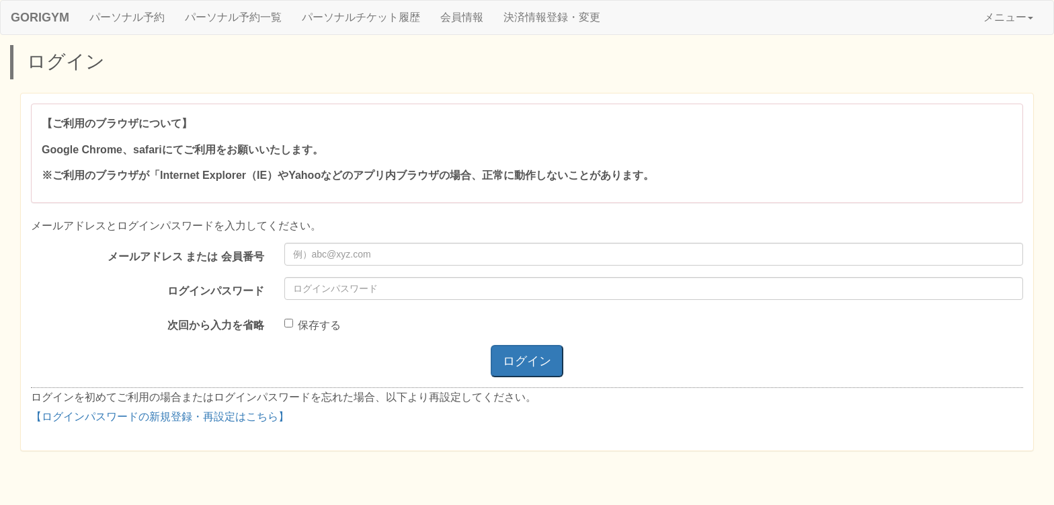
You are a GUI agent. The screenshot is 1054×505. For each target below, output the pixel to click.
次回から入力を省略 (215, 325)
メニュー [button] (1008, 17)
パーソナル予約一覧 (233, 17)
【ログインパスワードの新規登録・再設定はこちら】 (160, 416)
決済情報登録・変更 (551, 17)
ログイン (527, 361)
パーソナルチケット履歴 (361, 17)
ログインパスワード (215, 291)
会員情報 (461, 17)
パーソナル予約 (127, 17)
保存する (312, 325)
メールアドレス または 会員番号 (186, 256)
